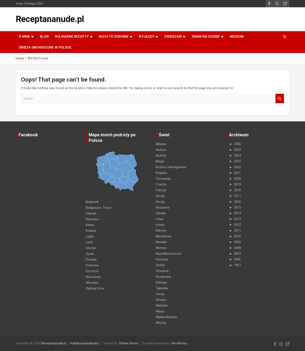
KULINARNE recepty (72, 36)
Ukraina (161, 300)
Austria (161, 155)
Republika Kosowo (169, 254)
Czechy (161, 184)
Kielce (90, 225)
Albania (161, 144)
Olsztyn (91, 248)
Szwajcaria (163, 277)
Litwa (159, 219)
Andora (161, 150)
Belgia (160, 161)
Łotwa (160, 225)
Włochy (161, 323)
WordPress (179, 343)
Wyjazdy (146, 36)
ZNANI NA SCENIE (206, 36)
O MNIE (24, 36)
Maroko (161, 230)
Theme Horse (128, 343)
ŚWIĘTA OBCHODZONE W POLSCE (45, 47)
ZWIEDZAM (173, 36)
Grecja (160, 196)
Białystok (92, 202)
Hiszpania (162, 207)
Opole (90, 254)
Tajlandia (162, 288)
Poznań (91, 259)
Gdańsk (91, 213)
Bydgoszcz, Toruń (98, 208)
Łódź (89, 242)
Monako (161, 242)
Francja (161, 190)
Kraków (91, 231)
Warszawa (93, 277)
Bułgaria (161, 173)
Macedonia (163, 236)
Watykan (162, 305)
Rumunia (162, 259)
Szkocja (161, 282)
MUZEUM (237, 36)
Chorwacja (163, 179)
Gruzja (160, 202)
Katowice (92, 219)
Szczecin (92, 271)
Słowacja (162, 271)
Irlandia (161, 213)
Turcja (160, 294)
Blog (44, 36)
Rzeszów (92, 265)
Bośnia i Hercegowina (171, 167)
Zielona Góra (95, 288)
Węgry (160, 311)
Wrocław (92, 283)
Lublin (90, 236)
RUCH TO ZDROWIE (114, 36)
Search (279, 98)
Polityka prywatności (84, 343)
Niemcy (161, 248)
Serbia (160, 265)
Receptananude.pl (50, 19)
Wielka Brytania (166, 317)
